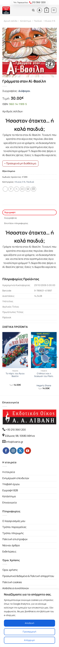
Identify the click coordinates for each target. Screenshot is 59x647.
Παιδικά (38, 20)
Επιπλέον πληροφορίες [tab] (16, 223)
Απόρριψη (29, 640)
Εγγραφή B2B (10, 490)
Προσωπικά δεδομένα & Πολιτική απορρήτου (28, 576)
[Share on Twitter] (16, 189)
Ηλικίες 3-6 (50, 20)
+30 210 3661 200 (16, 429)
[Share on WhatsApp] (5, 189)
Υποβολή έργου (11, 484)
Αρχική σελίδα (10, 20)
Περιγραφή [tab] (9, 212)
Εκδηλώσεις (9, 551)
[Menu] (53, 10)
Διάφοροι (24, 91)
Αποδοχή (29, 623)
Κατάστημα (25, 20)
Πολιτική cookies (12, 582)
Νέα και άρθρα (11, 545)
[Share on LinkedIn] (33, 189)
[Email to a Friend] (22, 189)
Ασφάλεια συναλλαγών (15, 588)
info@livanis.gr (14, 442)
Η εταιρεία (8, 472)
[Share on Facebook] (11, 189)
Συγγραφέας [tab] (10, 217)
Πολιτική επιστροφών (15, 539)
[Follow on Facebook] (6, 450)
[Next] (56, 363)
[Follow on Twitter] (20, 450)
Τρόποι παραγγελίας (14, 527)
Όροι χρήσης (10, 570)
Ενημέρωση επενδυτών (15, 478)
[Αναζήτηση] (33, 10)
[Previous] (2, 363)
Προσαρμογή (29, 631)
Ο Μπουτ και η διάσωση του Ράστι (43, 375)
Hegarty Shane (44, 385)
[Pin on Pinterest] (28, 189)
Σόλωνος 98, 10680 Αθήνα (20, 435)
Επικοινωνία (9, 502)
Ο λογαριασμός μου (13, 521)
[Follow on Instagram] (13, 450)
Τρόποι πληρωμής (13, 533)
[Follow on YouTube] (27, 450)
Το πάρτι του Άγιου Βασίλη (15, 375)
